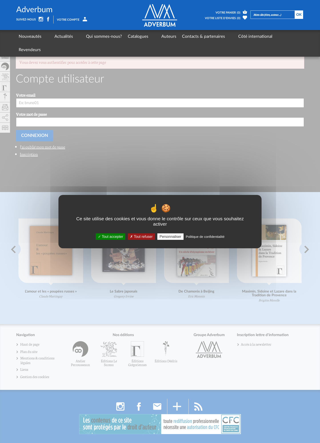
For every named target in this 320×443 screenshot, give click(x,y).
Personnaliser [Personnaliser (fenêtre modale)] (170, 236)
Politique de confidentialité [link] (205, 236)
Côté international (226, 36)
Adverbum (34, 10)
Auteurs (146, 36)
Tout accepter (110, 236)
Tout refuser (141, 236)
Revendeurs (259, 36)
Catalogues (123, 36)
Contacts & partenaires (181, 36)
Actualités (56, 36)
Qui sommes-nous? (89, 36)
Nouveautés (30, 36)
